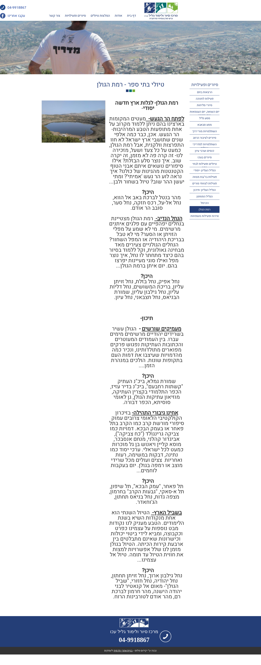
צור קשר (96, 16)
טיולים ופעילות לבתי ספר (204, 165)
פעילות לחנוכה (205, 99)
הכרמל (205, 203)
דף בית (173, 16)
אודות (160, 16)
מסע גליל (204, 118)
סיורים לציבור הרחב (204, 138)
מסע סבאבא (204, 125)
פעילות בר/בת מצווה (204, 177)
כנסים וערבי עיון (204, 151)
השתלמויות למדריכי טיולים (205, 146)
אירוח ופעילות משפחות (204, 216)
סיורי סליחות (204, 105)
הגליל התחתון (204, 196)
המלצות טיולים (142, 16)
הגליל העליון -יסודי (205, 170)
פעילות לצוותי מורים (204, 183)
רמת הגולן (204, 209)
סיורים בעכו (205, 157)
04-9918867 (58, 7)
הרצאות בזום (204, 92)
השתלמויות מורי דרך (204, 131)
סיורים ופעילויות (117, 16)
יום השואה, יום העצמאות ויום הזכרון (204, 113)
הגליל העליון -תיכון (204, 190)
